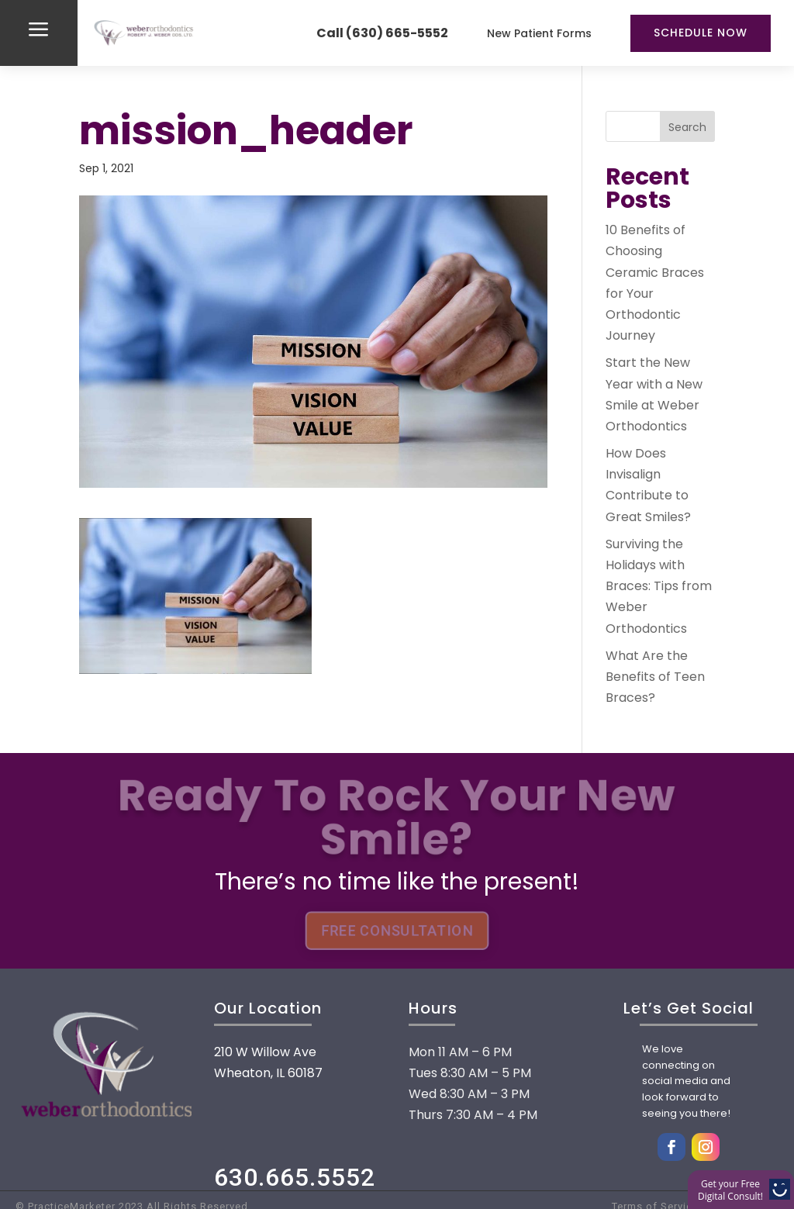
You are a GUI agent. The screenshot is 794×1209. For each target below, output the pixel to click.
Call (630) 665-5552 (382, 33)
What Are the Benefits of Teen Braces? (655, 676)
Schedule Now (700, 32)
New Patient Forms (539, 33)
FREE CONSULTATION (397, 931)
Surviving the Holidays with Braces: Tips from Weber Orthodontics (659, 586)
